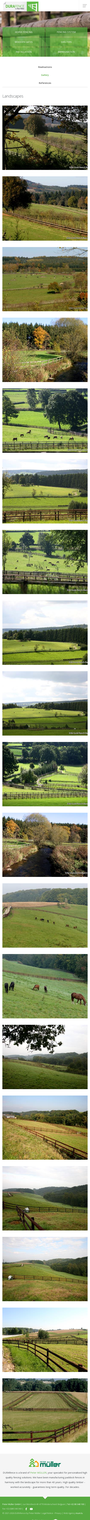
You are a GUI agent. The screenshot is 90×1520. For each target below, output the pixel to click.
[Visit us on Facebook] (26, 1508)
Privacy (58, 1513)
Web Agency (69, 1513)
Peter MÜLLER (38, 1472)
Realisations (45, 67)
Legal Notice (47, 1513)
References (45, 82)
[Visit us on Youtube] (31, 1508)
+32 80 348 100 (77, 1504)
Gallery (45, 74)
